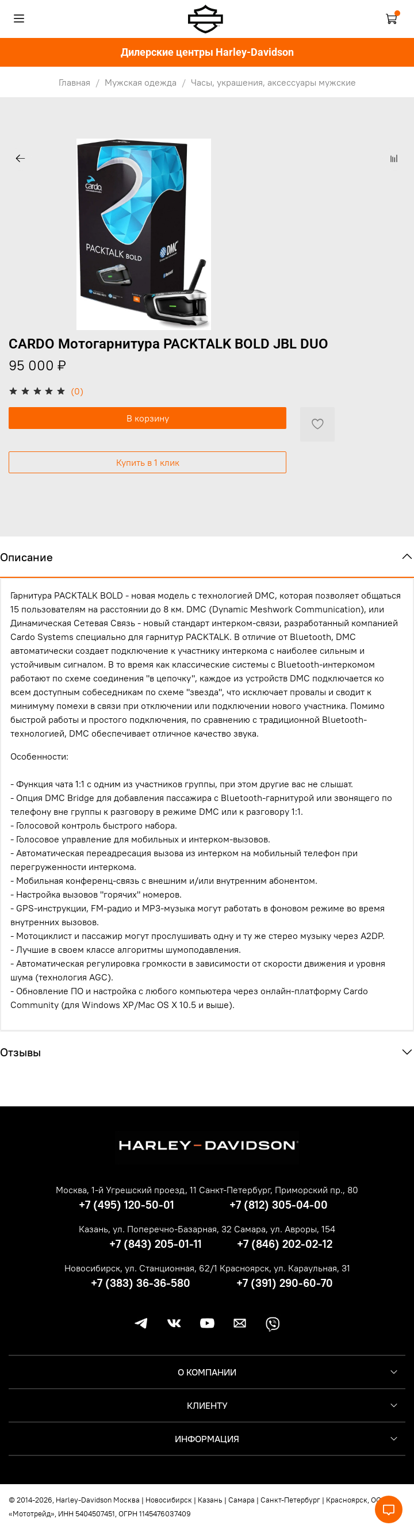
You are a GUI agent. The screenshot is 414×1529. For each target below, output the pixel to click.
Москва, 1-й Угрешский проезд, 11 (126, 1189)
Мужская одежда (141, 82)
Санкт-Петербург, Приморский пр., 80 (278, 1189)
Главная (74, 82)
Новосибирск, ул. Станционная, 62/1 (140, 1268)
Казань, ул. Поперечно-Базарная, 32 (155, 1229)
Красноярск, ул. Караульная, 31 (285, 1268)
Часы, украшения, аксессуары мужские (273, 82)
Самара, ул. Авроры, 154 (284, 1229)
